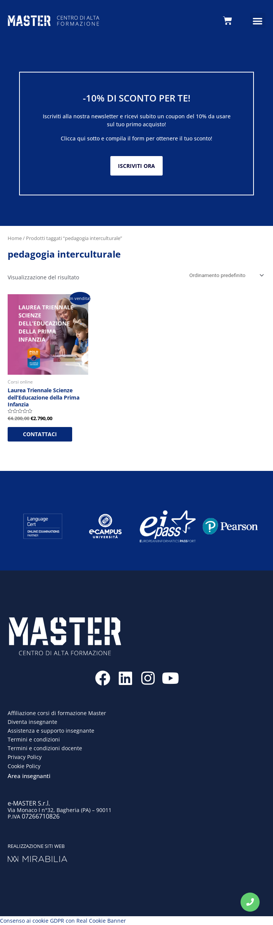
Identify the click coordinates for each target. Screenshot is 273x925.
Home (15, 238)
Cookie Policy (24, 766)
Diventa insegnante (32, 721)
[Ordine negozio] (225, 275)
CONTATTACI (40, 434)
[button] (258, 21)
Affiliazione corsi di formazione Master (57, 713)
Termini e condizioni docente (45, 748)
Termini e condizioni (34, 739)
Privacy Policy (25, 757)
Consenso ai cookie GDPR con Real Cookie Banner (63, 920)
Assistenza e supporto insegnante (51, 730)
